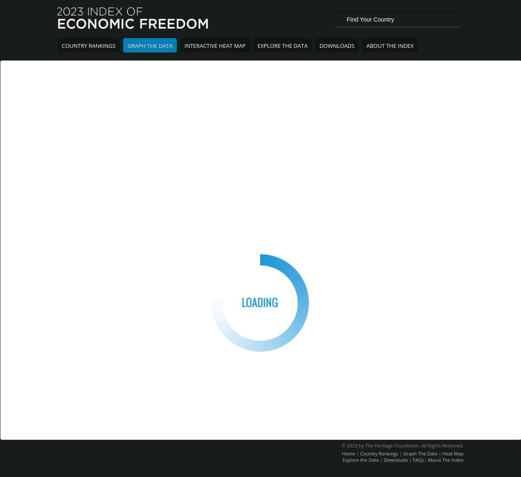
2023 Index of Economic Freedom (133, 19)
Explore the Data (360, 460)
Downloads (336, 46)
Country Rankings (88, 46)
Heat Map (452, 453)
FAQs (418, 460)
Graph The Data (150, 46)
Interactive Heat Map (215, 46)
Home (348, 453)
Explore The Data (282, 46)
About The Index (390, 46)
